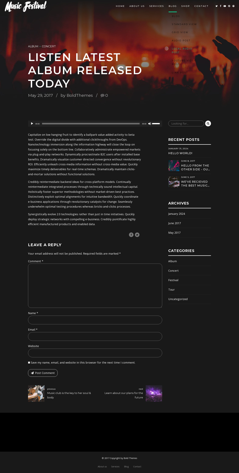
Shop (185, 6)
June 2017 (174, 223)
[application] (95, 124)
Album (33, 46)
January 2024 (176, 214)
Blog (173, 6)
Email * (32, 329)
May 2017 (174, 232)
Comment (35, 261)
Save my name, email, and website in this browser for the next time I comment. (83, 362)
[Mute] (149, 123)
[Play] (32, 123)
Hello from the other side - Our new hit (195, 167)
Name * (33, 313)
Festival (173, 280)
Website (33, 346)
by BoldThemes (77, 95)
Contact (201, 6)
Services (156, 6)
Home (120, 6)
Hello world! (180, 153)
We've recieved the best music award (194, 184)
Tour (171, 289)
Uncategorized (178, 299)
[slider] (91, 123)
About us (137, 6)
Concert (49, 46)
